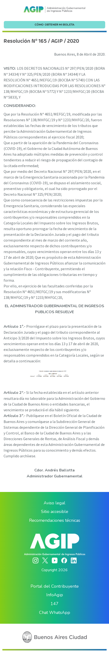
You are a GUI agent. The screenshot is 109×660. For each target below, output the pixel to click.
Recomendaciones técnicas (54, 520)
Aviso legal (54, 503)
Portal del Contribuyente (55, 586)
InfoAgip (54, 595)
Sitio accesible (54, 511)
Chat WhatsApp (54, 612)
